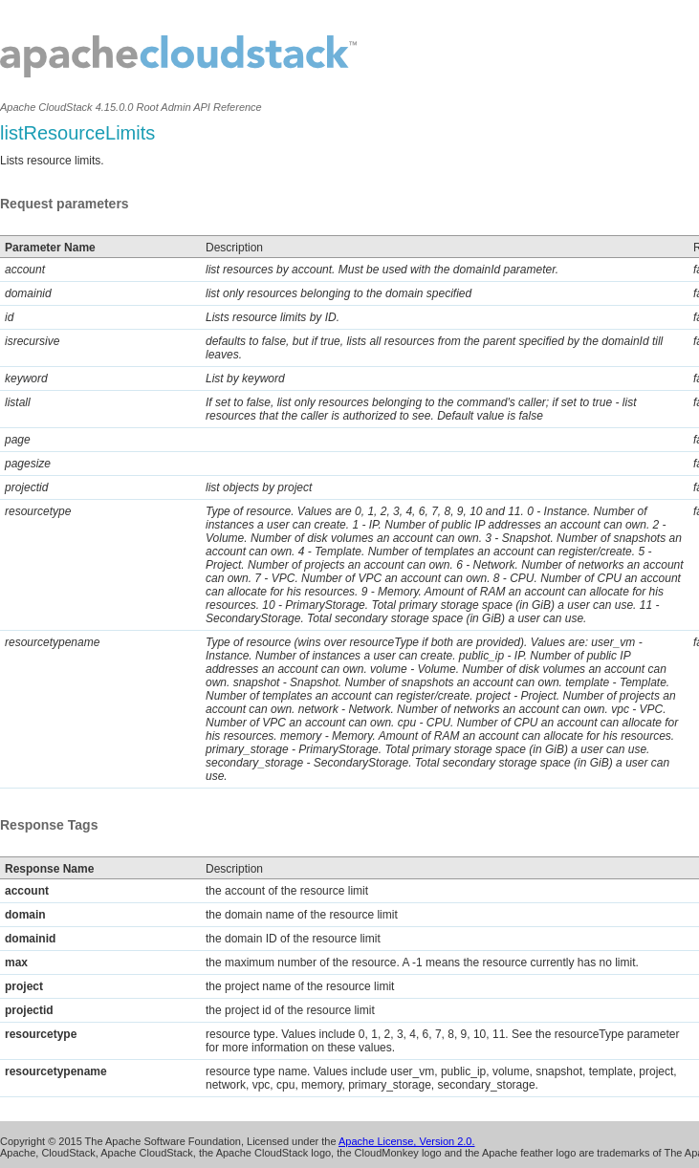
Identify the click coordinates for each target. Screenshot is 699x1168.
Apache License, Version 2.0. (406, 1141)
